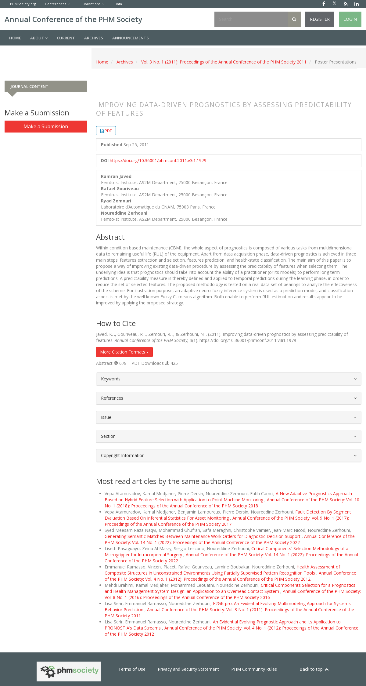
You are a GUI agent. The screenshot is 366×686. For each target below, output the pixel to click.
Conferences (55, 4)
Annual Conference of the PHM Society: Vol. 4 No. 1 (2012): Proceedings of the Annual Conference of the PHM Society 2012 (230, 576)
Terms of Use (131, 669)
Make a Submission (45, 126)
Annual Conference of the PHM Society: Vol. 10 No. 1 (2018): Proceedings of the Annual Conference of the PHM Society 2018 (232, 503)
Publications (90, 4)
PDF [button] (108, 130)
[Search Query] (251, 19)
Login (350, 19)
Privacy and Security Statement (188, 669)
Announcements (130, 38)
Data (118, 4)
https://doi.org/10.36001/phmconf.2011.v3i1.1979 (158, 160)
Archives (93, 38)
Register (320, 19)
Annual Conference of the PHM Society (73, 19)
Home (15, 38)
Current (66, 38)
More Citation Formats (124, 352)
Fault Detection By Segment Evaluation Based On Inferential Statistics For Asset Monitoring (228, 515)
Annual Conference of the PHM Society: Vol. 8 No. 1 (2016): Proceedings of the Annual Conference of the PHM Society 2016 (233, 594)
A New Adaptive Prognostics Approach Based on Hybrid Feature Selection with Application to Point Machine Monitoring (228, 497)
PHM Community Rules (254, 669)
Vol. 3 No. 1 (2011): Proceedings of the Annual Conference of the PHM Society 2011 (224, 62)
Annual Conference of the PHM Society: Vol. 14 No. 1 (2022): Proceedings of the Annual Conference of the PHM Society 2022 (230, 539)
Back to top (314, 669)
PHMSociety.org (23, 4)
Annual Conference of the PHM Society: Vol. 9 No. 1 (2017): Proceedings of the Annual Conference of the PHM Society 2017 (227, 521)
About (39, 38)
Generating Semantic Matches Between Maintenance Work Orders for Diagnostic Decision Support (203, 536)
